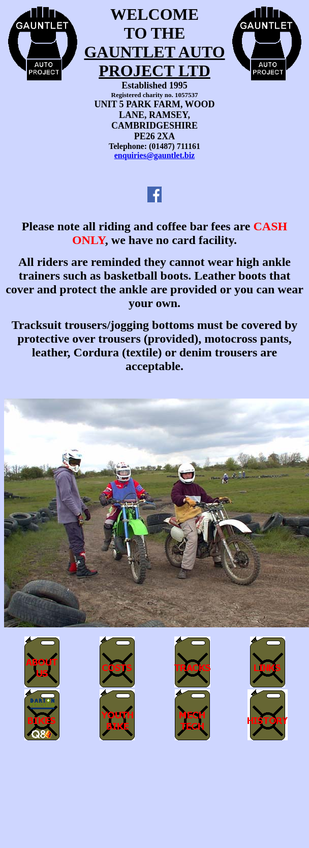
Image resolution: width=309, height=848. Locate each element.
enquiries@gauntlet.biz (154, 155)
